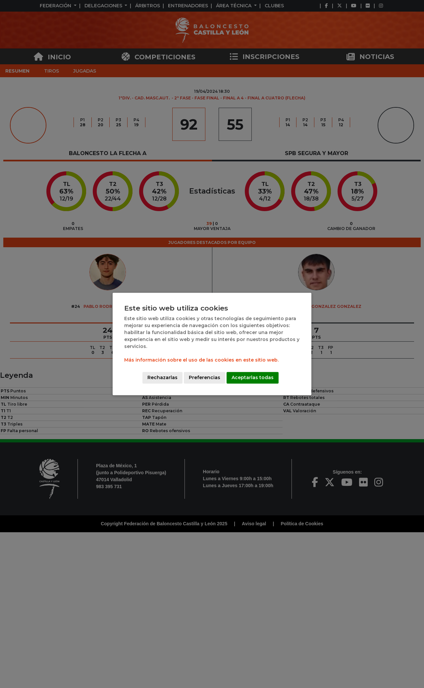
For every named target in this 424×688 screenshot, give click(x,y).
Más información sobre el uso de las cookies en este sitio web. (201, 360)
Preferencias (204, 378)
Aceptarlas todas (253, 378)
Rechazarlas (162, 378)
